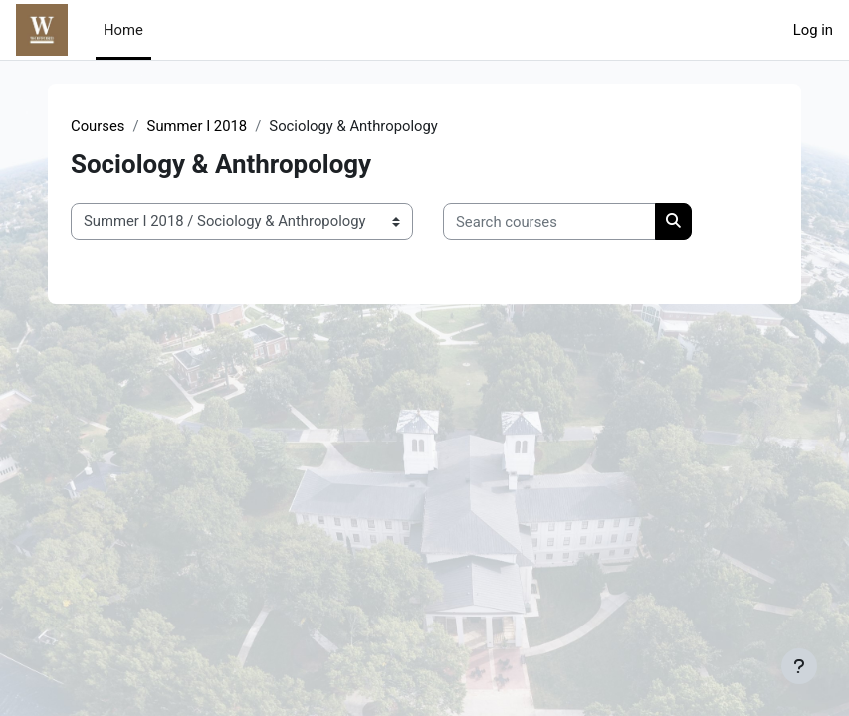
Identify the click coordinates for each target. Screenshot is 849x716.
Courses (97, 126)
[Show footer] (799, 666)
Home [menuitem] (123, 30)
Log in (813, 30)
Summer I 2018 (197, 126)
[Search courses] (549, 221)
